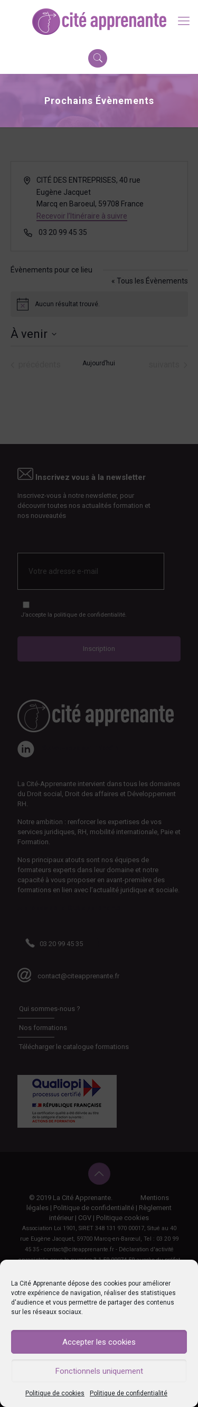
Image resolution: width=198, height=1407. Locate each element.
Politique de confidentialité (128, 1393)
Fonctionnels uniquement (99, 1371)
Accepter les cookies (99, 1342)
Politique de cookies (54, 1393)
